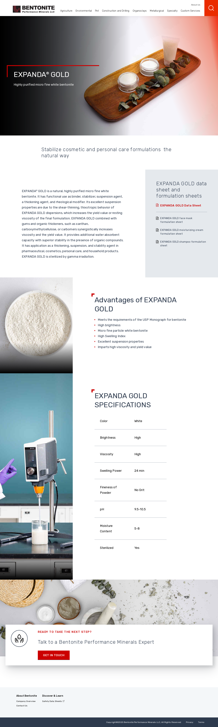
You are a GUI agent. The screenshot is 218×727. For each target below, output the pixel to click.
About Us (195, 5)
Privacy (189, 722)
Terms (201, 722)
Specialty (172, 10)
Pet (97, 10)
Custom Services (190, 10)
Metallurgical (157, 10)
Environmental (84, 10)
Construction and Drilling (115, 10)
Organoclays (140, 10)
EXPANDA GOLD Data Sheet (180, 205)
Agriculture (66, 10)
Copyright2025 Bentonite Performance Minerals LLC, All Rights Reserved (143, 722)
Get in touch (53, 655)
